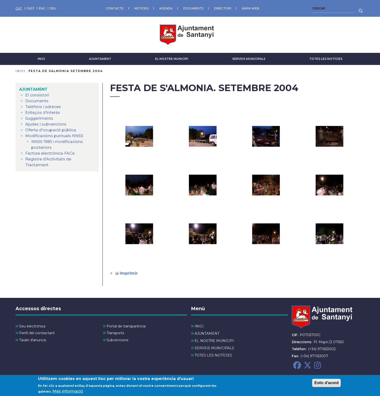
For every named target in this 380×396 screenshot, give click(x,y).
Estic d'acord (326, 383)
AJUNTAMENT (100, 59)
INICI (41, 59)
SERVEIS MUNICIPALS (248, 59)
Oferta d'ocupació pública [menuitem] (50, 130)
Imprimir (129, 273)
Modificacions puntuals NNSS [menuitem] (54, 136)
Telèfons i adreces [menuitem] (43, 106)
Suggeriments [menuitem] (39, 118)
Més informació (67, 391)
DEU (53, 8)
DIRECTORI (222, 8)
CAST (30, 8)
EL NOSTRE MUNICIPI (171, 59)
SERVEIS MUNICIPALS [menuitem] (214, 348)
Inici (20, 71)
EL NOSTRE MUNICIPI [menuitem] (214, 340)
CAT (19, 8)
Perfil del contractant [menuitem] (37, 333)
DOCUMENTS (193, 8)
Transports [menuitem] (115, 333)
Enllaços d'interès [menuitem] (42, 112)
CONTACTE (115, 8)
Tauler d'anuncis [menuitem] (32, 340)
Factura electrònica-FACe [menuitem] (50, 153)
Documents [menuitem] (36, 101)
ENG (42, 8)
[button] (139, 136)
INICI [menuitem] (199, 326)
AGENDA (166, 8)
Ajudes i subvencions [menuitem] (45, 124)
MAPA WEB (250, 8)
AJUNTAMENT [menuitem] (33, 89)
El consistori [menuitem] (37, 95)
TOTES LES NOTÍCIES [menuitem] (213, 355)
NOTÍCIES (141, 8)
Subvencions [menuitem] (117, 340)
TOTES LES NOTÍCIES (325, 59)
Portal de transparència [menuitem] (126, 326)
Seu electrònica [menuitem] (32, 326)
